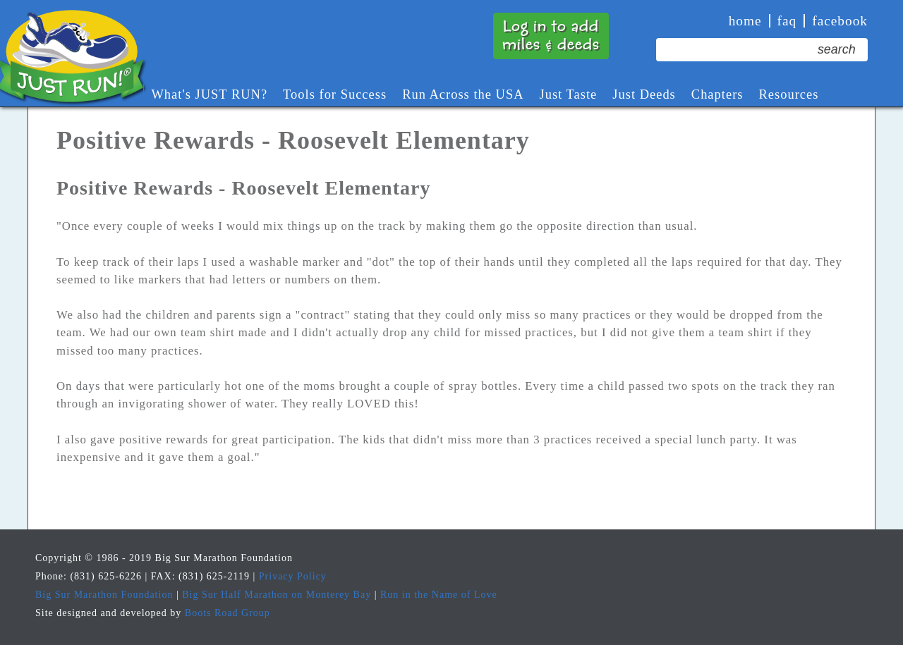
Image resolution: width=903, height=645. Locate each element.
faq (787, 20)
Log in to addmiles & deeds (551, 35)
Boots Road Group (227, 613)
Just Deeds (644, 94)
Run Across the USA (462, 94)
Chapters (717, 94)
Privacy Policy (293, 576)
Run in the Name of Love (438, 594)
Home (745, 20)
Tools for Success (335, 94)
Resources (788, 94)
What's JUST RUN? (209, 94)
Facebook (840, 20)
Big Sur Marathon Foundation (104, 594)
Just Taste (569, 94)
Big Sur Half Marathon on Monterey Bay (276, 594)
